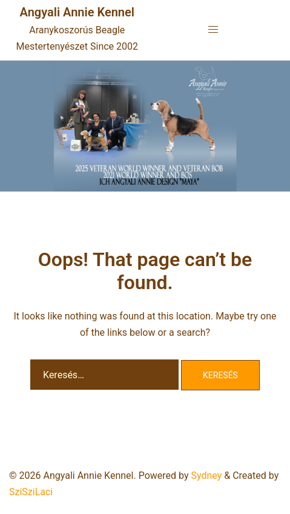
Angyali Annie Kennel (77, 12)
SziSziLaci (31, 492)
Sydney (206, 475)
